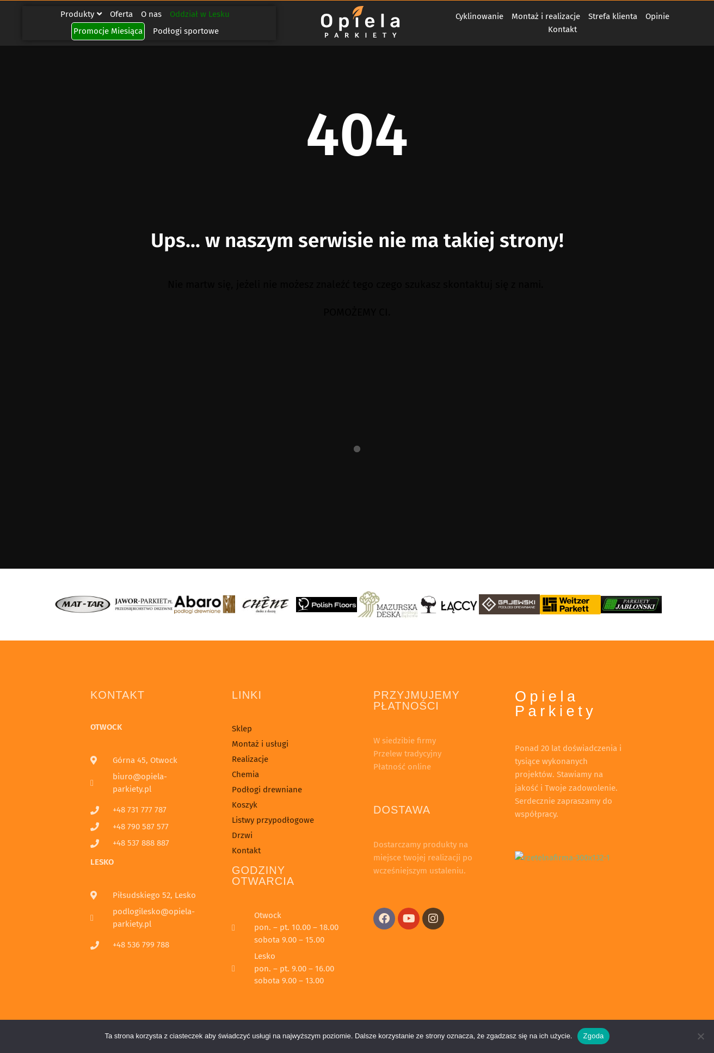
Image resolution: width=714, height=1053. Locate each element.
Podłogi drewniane (267, 790)
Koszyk (244, 805)
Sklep (242, 729)
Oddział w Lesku (200, 14)
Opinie (657, 16)
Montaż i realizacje (546, 16)
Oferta (121, 14)
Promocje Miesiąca (108, 31)
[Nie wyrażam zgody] (700, 1036)
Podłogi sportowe (186, 31)
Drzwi (242, 835)
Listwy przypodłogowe (273, 820)
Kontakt (562, 29)
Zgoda (593, 1036)
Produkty (81, 14)
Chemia (245, 774)
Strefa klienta (612, 16)
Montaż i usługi (260, 744)
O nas (151, 14)
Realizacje (250, 759)
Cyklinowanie (479, 16)
